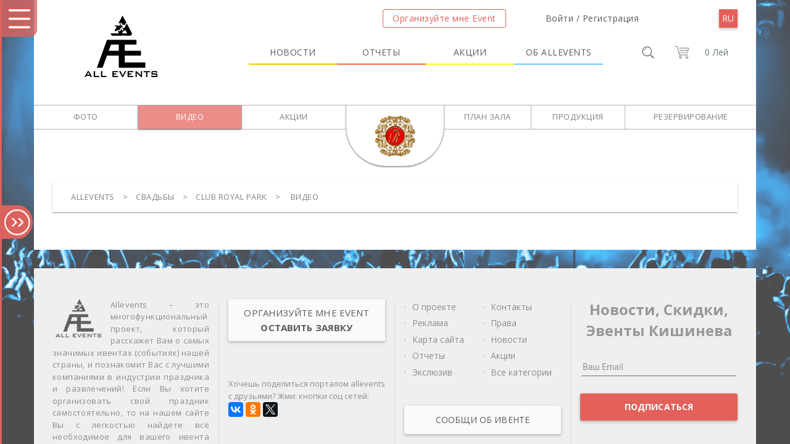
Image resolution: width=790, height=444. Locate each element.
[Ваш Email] (658, 367)
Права (504, 323)
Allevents (93, 196)
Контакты (511, 307)
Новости (293, 52)
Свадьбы (155, 196)
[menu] (728, 18)
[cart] (699, 52)
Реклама (430, 323)
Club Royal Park (231, 196)
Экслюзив (432, 372)
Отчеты (381, 52)
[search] (648, 52)
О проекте (434, 307)
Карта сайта (438, 339)
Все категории (521, 372)
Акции (470, 52)
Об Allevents (559, 52)
